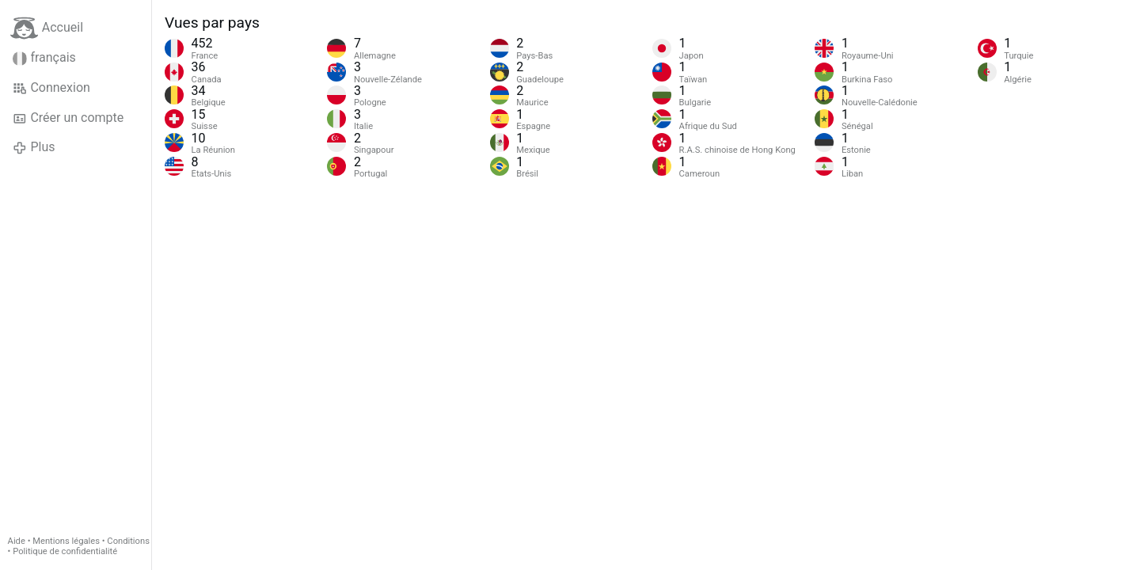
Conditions (128, 541)
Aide (16, 541)
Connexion (51, 88)
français (44, 58)
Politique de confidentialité (65, 551)
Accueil (46, 28)
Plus (34, 147)
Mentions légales (66, 541)
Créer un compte (68, 118)
